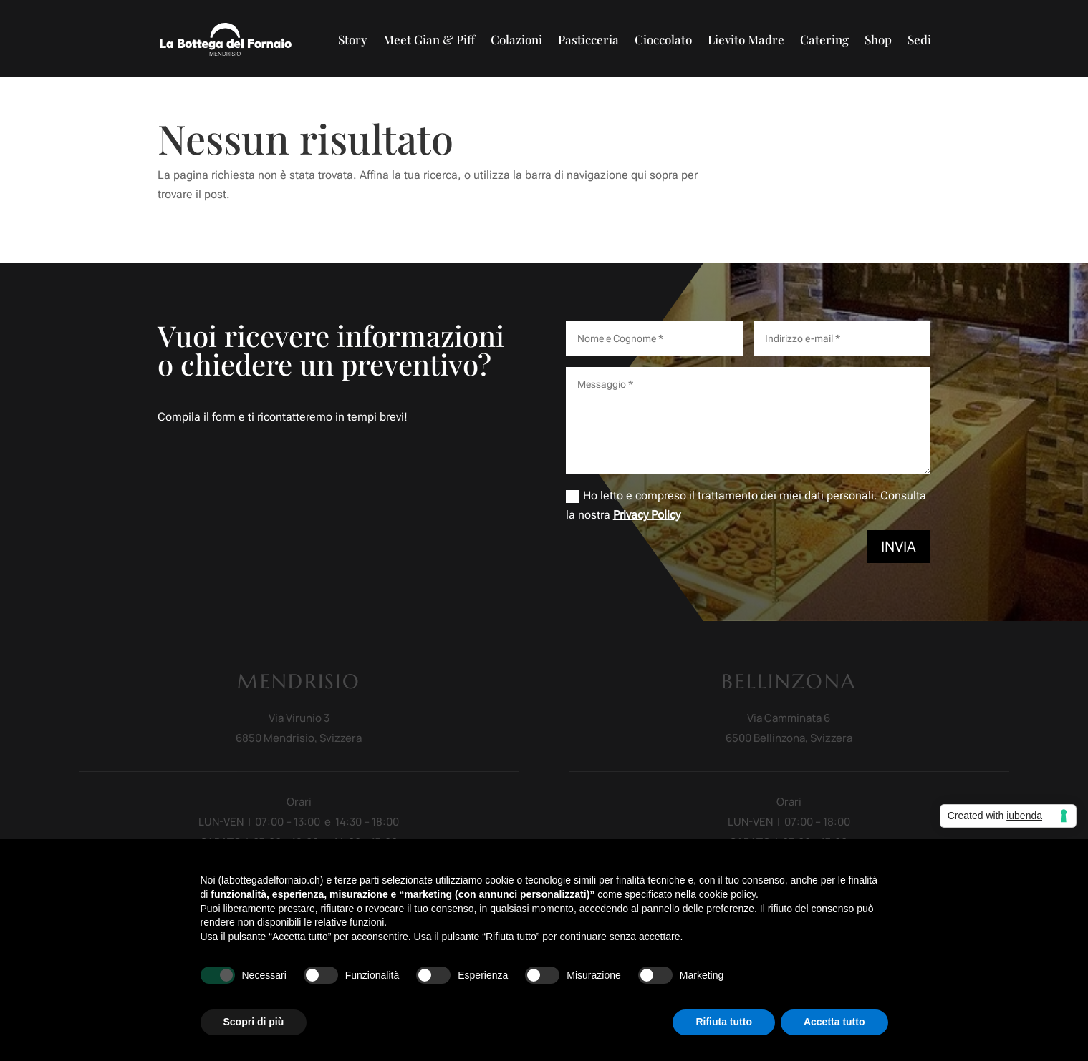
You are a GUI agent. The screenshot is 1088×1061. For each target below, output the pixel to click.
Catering (824, 39)
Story (352, 39)
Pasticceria (588, 39)
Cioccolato (663, 39)
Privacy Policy (646, 515)
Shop (878, 39)
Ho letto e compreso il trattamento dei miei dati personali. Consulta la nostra (746, 505)
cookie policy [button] (727, 894)
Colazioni (516, 39)
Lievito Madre (746, 39)
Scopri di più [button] (253, 1021)
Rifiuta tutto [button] (723, 1021)
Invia (898, 546)
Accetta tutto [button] (834, 1021)
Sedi (919, 39)
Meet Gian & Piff (429, 39)
